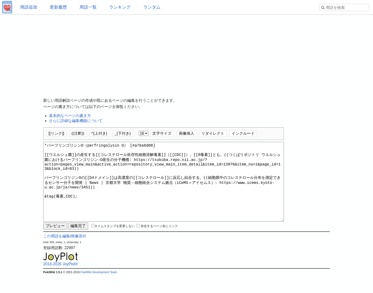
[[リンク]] (56, 133)
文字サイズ (161, 133)
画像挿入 (186, 133)
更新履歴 (58, 7)
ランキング (120, 7)
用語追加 (28, 7)
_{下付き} (123, 133)
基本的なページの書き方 (70, 116)
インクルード (243, 133)
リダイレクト (212, 133)
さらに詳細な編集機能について (75, 121)
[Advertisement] (186, 52)
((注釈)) (77, 133)
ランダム (151, 7)
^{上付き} (99, 133)
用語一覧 (88, 7)
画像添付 (78, 253)
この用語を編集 (56, 253)
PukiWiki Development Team (98, 289)
